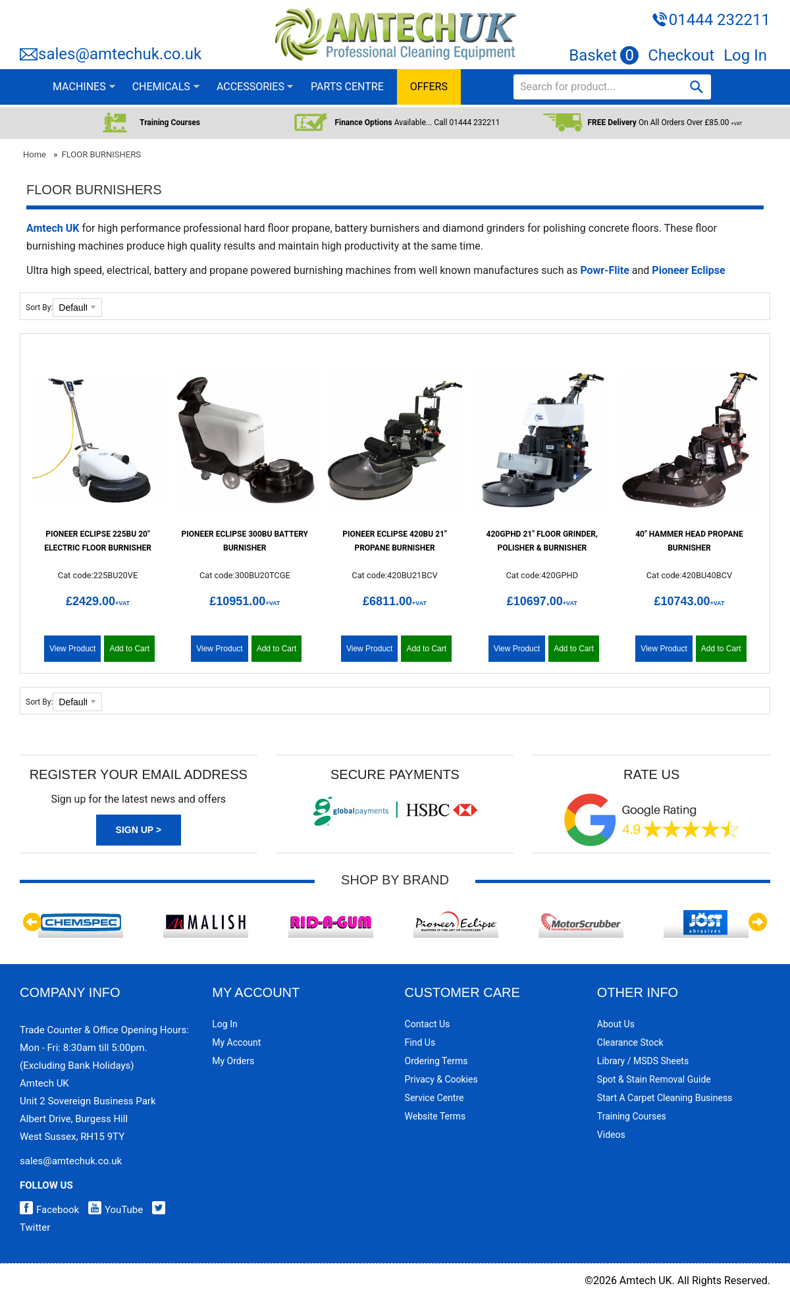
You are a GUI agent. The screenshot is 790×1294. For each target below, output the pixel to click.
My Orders (233, 1061)
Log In (745, 55)
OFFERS (429, 86)
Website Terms (435, 1116)
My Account (236, 1042)
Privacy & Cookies (441, 1079)
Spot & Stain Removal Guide (654, 1079)
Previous (33, 922)
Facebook (49, 1210)
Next (757, 922)
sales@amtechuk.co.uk (119, 54)
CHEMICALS (161, 86)
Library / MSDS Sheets (643, 1061)
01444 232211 (719, 20)
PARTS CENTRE (347, 86)
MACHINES (79, 86)
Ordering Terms (436, 1061)
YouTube (112, 1210)
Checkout (681, 55)
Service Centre (434, 1097)
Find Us (420, 1042)
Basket (604, 55)
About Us (616, 1024)
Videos (611, 1134)
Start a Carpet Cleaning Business (665, 1097)
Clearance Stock (630, 1042)
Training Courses (631, 1116)
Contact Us (427, 1024)
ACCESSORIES (250, 86)
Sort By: (39, 307)
